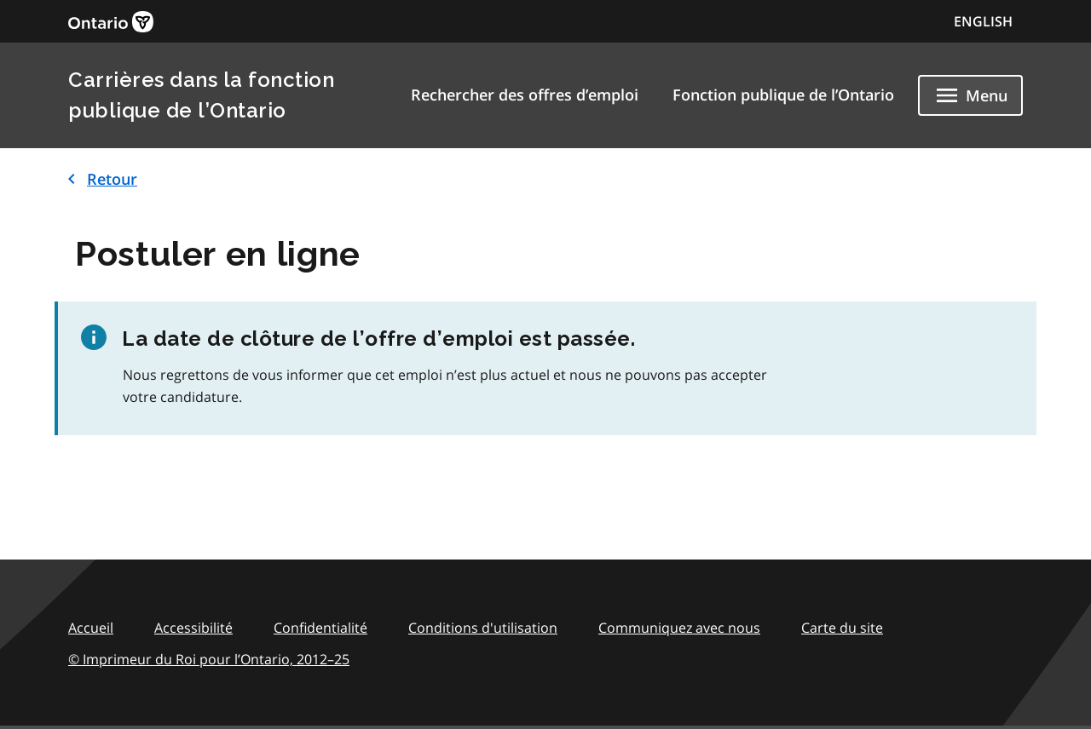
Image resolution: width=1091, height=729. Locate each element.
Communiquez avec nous (679, 627)
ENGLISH (983, 21)
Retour (99, 179)
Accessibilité (193, 627)
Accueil (90, 627)
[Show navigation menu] (970, 95)
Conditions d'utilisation (482, 627)
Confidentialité (320, 627)
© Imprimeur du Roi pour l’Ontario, (208, 659)
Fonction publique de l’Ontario (783, 94)
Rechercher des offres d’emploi (524, 94)
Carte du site (842, 627)
